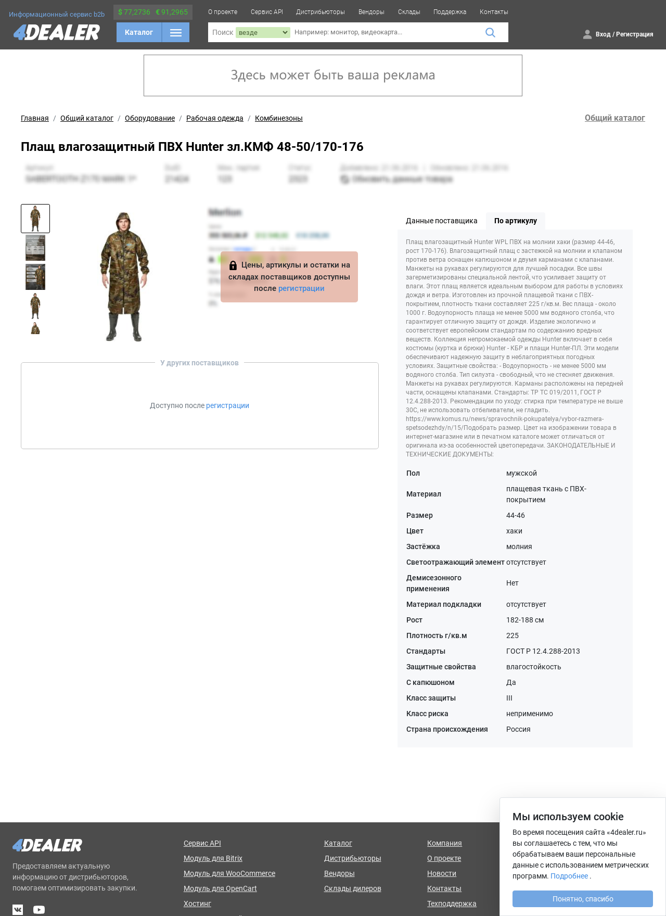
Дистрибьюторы (320, 12)
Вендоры (371, 12)
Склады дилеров (352, 888)
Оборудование (150, 118)
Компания (444, 843)
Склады (409, 12)
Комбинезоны (279, 118)
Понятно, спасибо (583, 899)
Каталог (139, 32)
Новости (441, 873)
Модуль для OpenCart (220, 888)
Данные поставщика (442, 221)
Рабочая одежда (215, 118)
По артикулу (515, 221)
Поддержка (449, 12)
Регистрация (635, 34)
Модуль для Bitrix (213, 858)
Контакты (494, 12)
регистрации (301, 288)
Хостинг (197, 903)
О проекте (222, 12)
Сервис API (267, 12)
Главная (35, 118)
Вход (603, 34)
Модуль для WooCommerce (229, 873)
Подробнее (569, 876)
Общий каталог (86, 118)
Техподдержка (452, 903)
